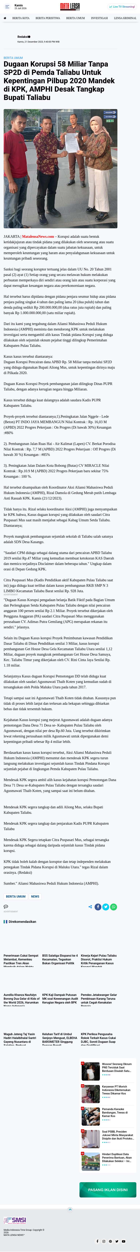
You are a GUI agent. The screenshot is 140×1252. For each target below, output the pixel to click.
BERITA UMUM (78, 18)
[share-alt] (88, 907)
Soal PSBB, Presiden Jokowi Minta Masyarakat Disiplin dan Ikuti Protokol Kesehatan (116, 1135)
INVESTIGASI (103, 18)
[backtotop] (70, 1210)
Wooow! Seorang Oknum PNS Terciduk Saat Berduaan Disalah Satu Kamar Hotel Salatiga (116, 1068)
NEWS (35, 896)
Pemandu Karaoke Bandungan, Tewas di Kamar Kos (114, 1112)
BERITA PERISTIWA (50, 18)
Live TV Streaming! (124, 6)
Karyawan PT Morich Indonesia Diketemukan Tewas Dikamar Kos (115, 1090)
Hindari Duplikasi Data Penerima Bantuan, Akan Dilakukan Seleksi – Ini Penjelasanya (116, 1158)
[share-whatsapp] (113, 907)
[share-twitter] (105, 907)
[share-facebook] (97, 907)
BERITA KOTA (22, 18)
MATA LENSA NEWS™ (14, 1235)
